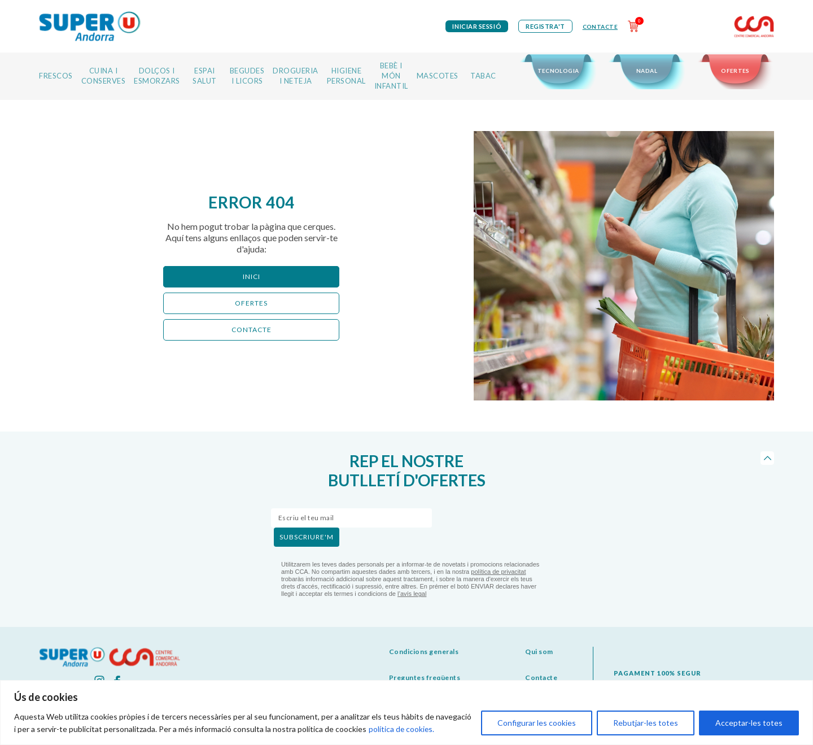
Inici (251, 276)
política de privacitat (498, 571)
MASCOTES (437, 75)
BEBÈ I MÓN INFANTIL (391, 75)
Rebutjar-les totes (645, 722)
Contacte (600, 26)
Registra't (545, 26)
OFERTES (735, 70)
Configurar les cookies (536, 722)
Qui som (539, 651)
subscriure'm (306, 537)
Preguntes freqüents (425, 677)
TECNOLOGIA (558, 70)
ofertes (251, 303)
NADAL (646, 70)
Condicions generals (424, 651)
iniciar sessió (476, 26)
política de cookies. (402, 729)
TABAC (483, 75)
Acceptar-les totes (749, 722)
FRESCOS (56, 75)
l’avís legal (411, 593)
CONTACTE (251, 329)
